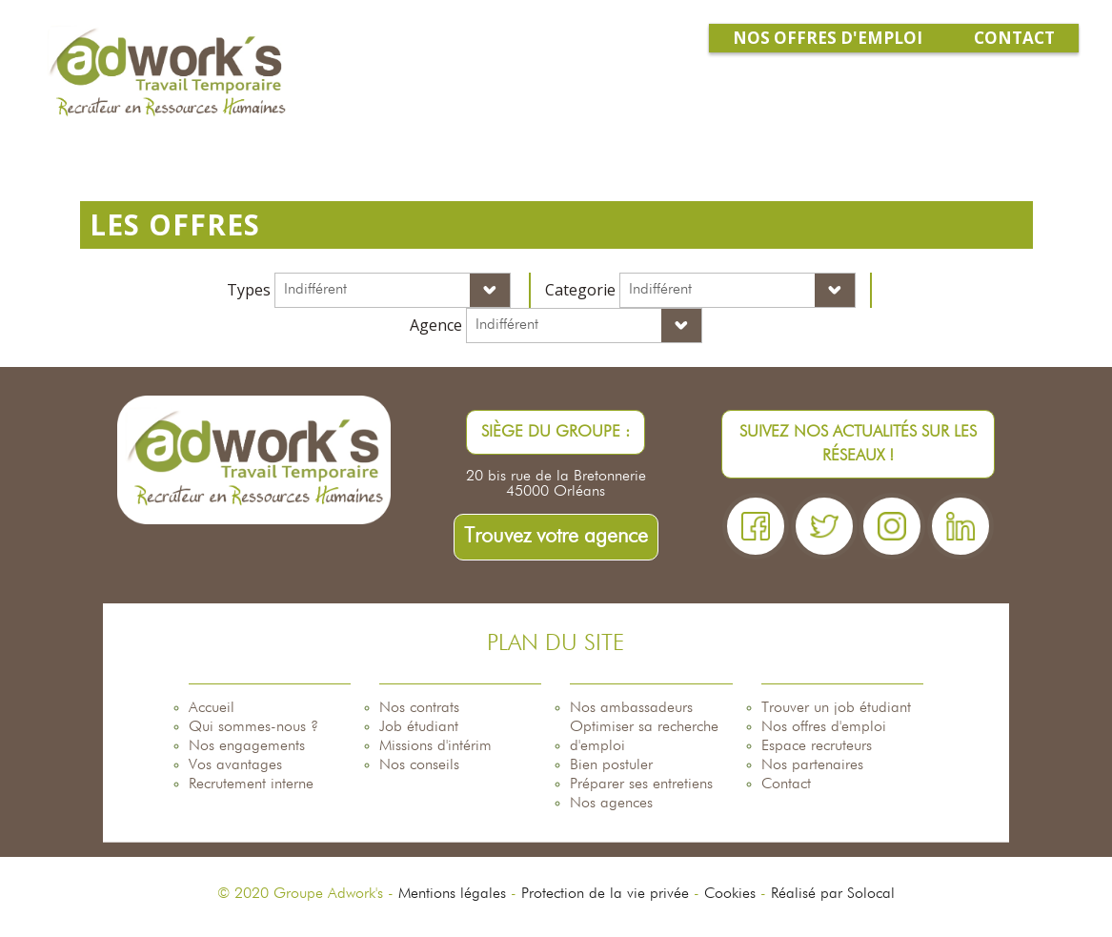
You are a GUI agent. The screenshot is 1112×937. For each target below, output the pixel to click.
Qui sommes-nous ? (253, 727)
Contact (786, 784)
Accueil (211, 708)
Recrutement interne (251, 784)
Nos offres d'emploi (823, 727)
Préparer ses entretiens (641, 784)
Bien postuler (611, 765)
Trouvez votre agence (556, 536)
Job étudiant (418, 727)
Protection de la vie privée (605, 894)
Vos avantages (235, 765)
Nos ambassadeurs (631, 708)
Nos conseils (419, 765)
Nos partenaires (812, 765)
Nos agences (611, 803)
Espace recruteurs (816, 746)
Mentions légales (452, 894)
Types (249, 289)
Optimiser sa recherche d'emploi (644, 737)
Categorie (580, 289)
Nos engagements (247, 746)
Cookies (730, 894)
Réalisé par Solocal (833, 894)
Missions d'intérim (435, 746)
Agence (436, 325)
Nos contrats (419, 708)
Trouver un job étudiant (836, 708)
